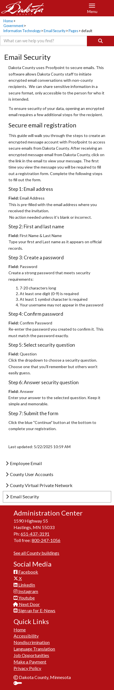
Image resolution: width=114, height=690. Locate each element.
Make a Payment (30, 661)
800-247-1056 (46, 540)
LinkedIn (24, 584)
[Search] (100, 41)
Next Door (27, 604)
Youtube (24, 597)
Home (8, 21)
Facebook (26, 571)
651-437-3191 (35, 533)
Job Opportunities (31, 655)
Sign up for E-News (34, 610)
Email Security (54, 31)
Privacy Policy (27, 668)
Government (13, 26)
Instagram (26, 591)
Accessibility (26, 635)
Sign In (20, 683)
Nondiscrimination (32, 642)
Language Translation (34, 648)
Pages (73, 31)
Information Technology (22, 31)
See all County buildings (36, 553)
